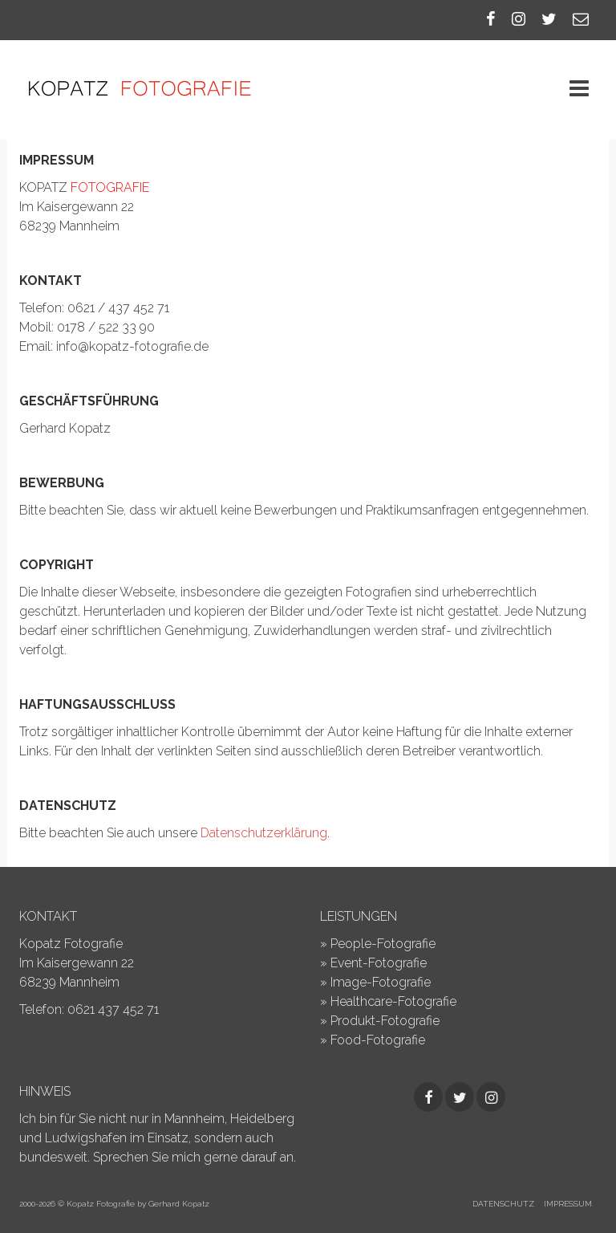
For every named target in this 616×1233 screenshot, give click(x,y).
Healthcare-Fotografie (393, 1001)
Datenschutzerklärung (264, 832)
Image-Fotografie (380, 982)
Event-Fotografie (378, 963)
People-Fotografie (383, 943)
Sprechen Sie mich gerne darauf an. (194, 1157)
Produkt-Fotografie (385, 1020)
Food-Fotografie (377, 1040)
